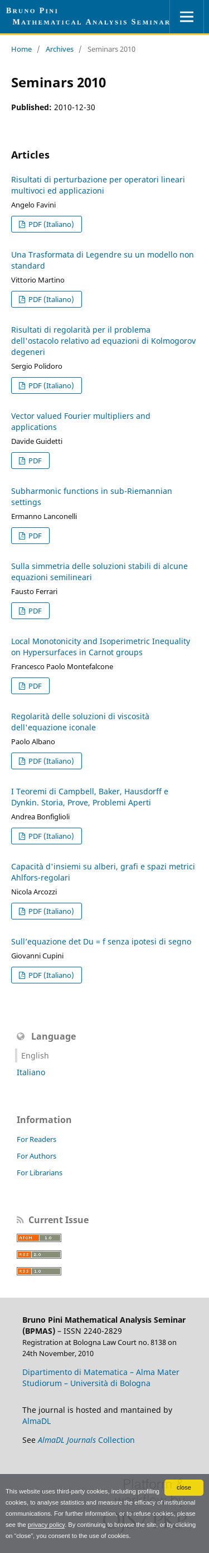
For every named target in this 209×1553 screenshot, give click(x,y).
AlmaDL (36, 1421)
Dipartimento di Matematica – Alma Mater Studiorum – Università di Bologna (100, 1377)
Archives (60, 49)
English (35, 1055)
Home (21, 49)
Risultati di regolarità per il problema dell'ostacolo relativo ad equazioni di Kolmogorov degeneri (103, 340)
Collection (86, 1440)
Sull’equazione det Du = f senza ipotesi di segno (101, 941)
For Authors (36, 1156)
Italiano (31, 1072)
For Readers (36, 1139)
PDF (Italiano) (50, 224)
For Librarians (39, 1173)
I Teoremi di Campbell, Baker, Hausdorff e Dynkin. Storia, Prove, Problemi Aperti (89, 797)
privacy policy (46, 1524)
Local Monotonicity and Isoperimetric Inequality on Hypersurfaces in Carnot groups (100, 646)
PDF (34, 461)
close (184, 1487)
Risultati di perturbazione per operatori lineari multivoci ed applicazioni (98, 185)
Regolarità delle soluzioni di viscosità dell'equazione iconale (80, 722)
